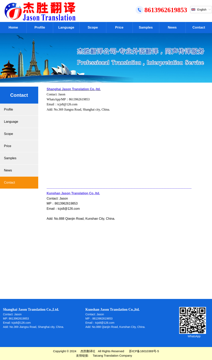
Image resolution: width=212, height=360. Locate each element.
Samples (146, 27)
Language (66, 27)
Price (119, 27)
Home (13, 27)
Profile (39, 27)
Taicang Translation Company (112, 355)
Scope (93, 27)
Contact (198, 27)
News (172, 27)
